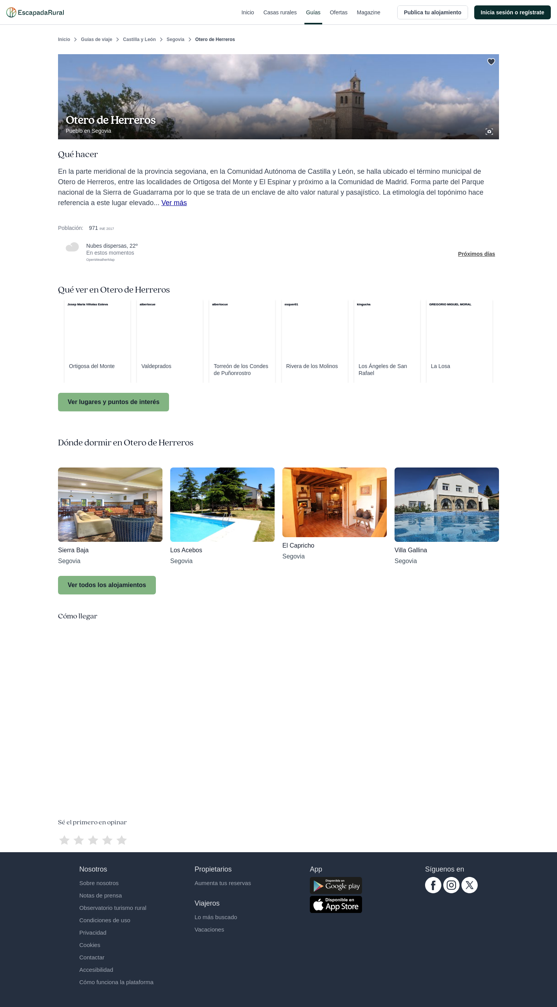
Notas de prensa (100, 895)
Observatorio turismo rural (112, 907)
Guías (313, 17)
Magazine (368, 17)
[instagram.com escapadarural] (451, 891)
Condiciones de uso (104, 920)
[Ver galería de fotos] (490, 130)
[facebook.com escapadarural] (433, 891)
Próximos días (476, 254)
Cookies (89, 945)
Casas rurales (280, 17)
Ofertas (338, 17)
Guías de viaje (96, 39)
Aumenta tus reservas (223, 883)
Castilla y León (139, 39)
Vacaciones (209, 929)
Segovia (176, 39)
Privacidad (92, 932)
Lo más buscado (216, 917)
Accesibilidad (96, 969)
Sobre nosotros (99, 883)
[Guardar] (490, 60)
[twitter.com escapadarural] (469, 891)
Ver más (174, 203)
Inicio (248, 17)
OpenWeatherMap (100, 260)
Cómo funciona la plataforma (116, 982)
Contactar (91, 957)
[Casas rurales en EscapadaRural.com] (35, 12)
